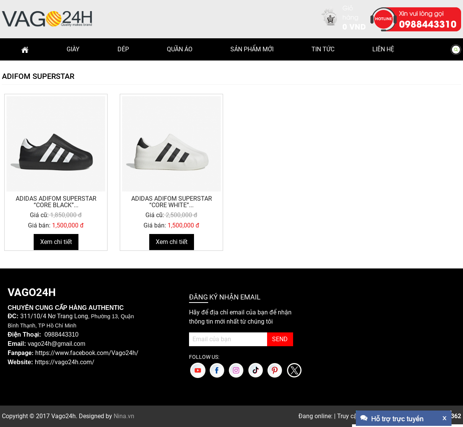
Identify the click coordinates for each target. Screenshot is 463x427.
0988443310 (427, 23)
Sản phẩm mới (252, 49)
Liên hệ (383, 49)
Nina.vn (124, 416)
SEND (280, 339)
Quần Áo (179, 49)
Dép (123, 49)
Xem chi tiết (56, 241)
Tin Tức (322, 49)
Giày (73, 49)
